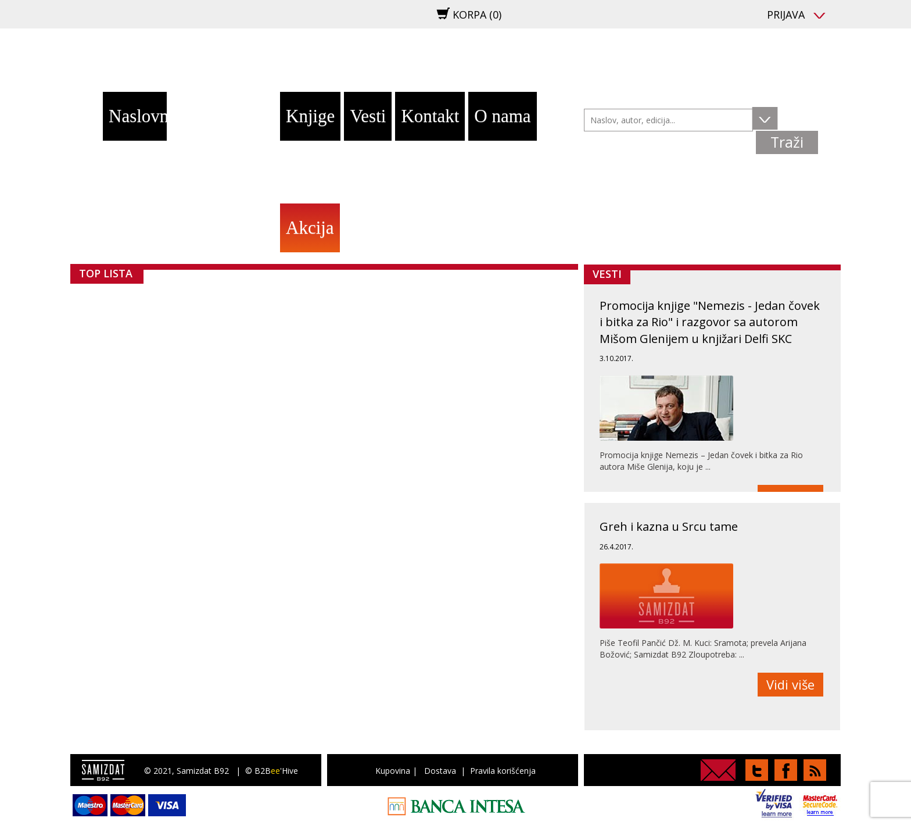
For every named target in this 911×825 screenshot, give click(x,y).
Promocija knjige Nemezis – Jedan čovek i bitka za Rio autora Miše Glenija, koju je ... (701, 460)
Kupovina (392, 770)
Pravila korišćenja (503, 770)
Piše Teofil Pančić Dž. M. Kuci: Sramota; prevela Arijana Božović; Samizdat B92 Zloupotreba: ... (703, 648)
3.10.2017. (616, 358)
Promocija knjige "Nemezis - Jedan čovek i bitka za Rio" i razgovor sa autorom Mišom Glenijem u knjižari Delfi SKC (710, 322)
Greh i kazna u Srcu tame (669, 526)
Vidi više (790, 684)
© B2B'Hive (271, 770)
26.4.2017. (616, 547)
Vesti (368, 116)
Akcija (310, 227)
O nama (502, 116)
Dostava (440, 770)
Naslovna (138, 116)
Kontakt (430, 116)
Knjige (310, 116)
